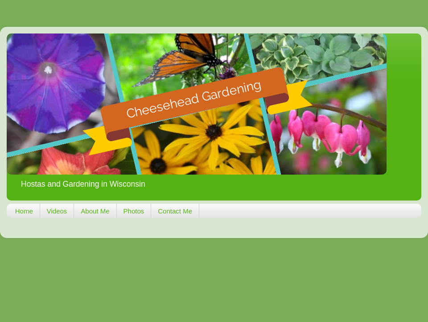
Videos (57, 211)
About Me (95, 211)
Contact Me (175, 211)
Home (24, 211)
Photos (133, 211)
